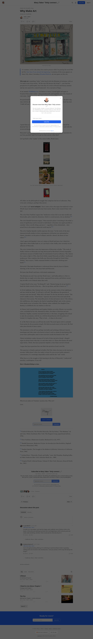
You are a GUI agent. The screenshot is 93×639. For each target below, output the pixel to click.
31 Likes (32, 491)
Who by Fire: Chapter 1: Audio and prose (30, 598)
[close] (60, 98)
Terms (50, 628)
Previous (24, 501)
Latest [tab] (25, 571)
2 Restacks (37, 491)
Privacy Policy (58, 126)
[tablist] (26, 512)
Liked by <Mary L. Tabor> (29, 527)
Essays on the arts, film (26, 8)
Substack (39, 636)
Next (69, 501)
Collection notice (57, 628)
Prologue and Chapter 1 (26, 588)
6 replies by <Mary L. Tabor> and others (34, 557)
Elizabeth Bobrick (45, 74)
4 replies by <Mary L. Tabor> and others (34, 539)
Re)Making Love (34, 91)
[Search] (72, 2)
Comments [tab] (23, 512)
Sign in (88, 2)
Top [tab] (22, 571)
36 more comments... (25, 564)
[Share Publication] (75, 2)
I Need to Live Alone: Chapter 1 (30, 586)
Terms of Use (54, 125)
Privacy (46, 628)
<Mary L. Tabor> (27, 16)
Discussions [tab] (31, 571)
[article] (46, 578)
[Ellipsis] (72, 525)
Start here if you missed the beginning (38, 72)
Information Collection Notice (46, 126)
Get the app (53, 632)
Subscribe (81, 2)
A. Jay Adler (26, 525)
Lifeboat (23, 576)
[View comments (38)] (28, 21)
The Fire (23, 596)
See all (24, 606)
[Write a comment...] (48, 519)
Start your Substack (42, 632)
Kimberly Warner (27, 544)
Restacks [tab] (29, 512)
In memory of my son (25, 578)
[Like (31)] (22, 21)
